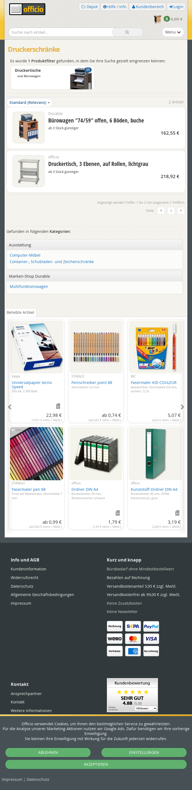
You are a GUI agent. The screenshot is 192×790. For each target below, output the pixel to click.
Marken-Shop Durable (29, 276)
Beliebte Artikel (20, 312)
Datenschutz (38, 779)
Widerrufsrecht (24, 577)
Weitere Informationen (31, 710)
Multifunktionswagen (29, 286)
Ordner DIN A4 (88, 493)
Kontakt (18, 701)
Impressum (12, 779)
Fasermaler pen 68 (37, 493)
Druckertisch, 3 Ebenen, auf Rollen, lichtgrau (98, 164)
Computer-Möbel (25, 255)
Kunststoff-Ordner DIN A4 (154, 493)
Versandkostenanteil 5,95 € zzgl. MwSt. (142, 586)
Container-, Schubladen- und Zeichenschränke (52, 262)
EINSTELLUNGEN (144, 752)
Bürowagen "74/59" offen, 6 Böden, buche (96, 120)
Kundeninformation (28, 568)
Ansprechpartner (26, 693)
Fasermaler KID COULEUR (154, 386)
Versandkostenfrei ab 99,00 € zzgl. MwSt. (143, 594)
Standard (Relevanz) (29, 102)
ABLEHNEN (48, 752)
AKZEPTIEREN (96, 764)
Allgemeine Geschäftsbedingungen (42, 594)
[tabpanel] (96, 422)
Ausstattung (20, 244)
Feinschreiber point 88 (91, 384)
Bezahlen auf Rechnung (128, 577)
